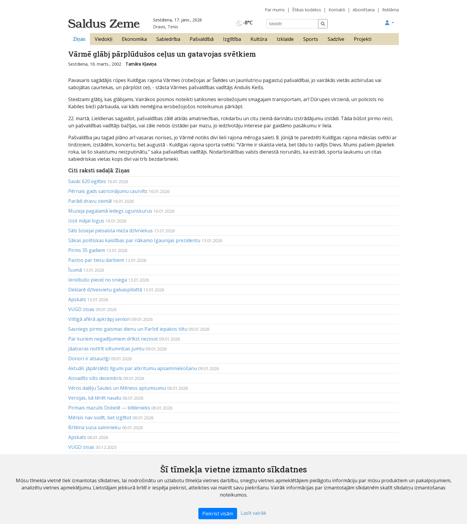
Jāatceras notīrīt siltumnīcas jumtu (106, 348)
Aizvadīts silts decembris (95, 378)
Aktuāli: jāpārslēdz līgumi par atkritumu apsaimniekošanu (132, 368)
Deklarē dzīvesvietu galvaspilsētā (105, 289)
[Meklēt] (292, 23)
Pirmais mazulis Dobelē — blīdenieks (109, 407)
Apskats (77, 299)
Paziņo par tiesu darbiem (96, 260)
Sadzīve (336, 39)
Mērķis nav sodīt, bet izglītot (99, 417)
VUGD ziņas (81, 309)
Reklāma (390, 10)
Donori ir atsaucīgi (89, 358)
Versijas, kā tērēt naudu (94, 398)
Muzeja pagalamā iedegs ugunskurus (110, 211)
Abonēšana (364, 10)
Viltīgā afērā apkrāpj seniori (99, 319)
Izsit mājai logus (86, 220)
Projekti (362, 39)
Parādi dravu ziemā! (90, 201)
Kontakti (337, 10)
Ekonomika (134, 39)
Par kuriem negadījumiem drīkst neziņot (113, 339)
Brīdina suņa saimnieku (94, 427)
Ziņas (79, 39)
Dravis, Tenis (165, 27)
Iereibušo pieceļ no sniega (97, 279)
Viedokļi (103, 39)
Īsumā (75, 270)
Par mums (275, 10)
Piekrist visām (217, 513)
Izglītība (232, 39)
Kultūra (258, 39)
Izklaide (285, 39)
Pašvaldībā (202, 39)
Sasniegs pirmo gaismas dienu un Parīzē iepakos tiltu (127, 329)
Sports (310, 39)
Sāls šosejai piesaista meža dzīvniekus (110, 230)
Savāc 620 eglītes (87, 181)
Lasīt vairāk (253, 513)
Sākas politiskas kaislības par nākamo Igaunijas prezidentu (134, 240)
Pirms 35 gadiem (86, 250)
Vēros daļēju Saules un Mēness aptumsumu (117, 388)
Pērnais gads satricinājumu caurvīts (107, 191)
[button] (389, 23)
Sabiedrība (168, 39)
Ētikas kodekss (306, 10)
